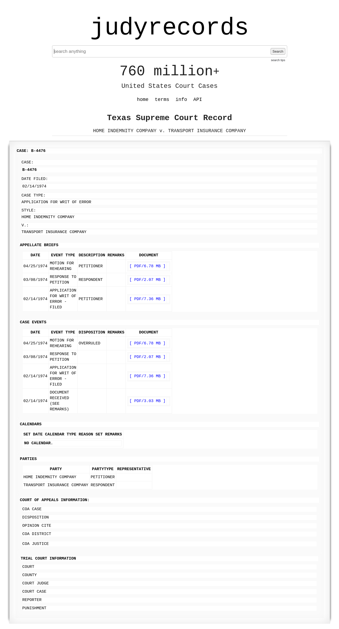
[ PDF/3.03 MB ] (148, 401)
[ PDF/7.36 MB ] (148, 299)
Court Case (34, 591)
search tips (278, 60)
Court (28, 567)
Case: (28, 162)
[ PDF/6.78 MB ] (148, 266)
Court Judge (35, 583)
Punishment (34, 608)
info (181, 99)
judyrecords (169, 28)
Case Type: (34, 195)
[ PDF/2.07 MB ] (148, 280)
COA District (36, 534)
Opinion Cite (36, 526)
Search (277, 51)
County (29, 575)
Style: (29, 210)
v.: (25, 225)
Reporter (32, 600)
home (143, 99)
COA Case (32, 509)
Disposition (35, 517)
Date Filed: (35, 179)
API (197, 99)
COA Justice (35, 544)
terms (162, 99)
